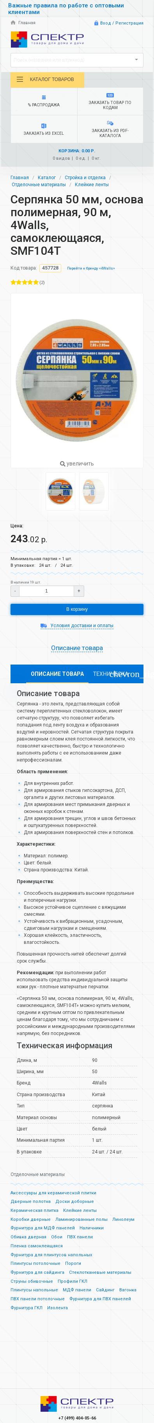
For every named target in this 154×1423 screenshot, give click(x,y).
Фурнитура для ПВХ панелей (100, 1298)
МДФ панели (77, 1290)
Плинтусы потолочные (35, 1263)
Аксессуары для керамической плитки (53, 1193)
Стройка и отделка (85, 177)
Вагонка (127, 1290)
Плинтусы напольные (34, 1290)
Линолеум (123, 1219)
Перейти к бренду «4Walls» (91, 268)
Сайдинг (105, 1290)
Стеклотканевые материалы (100, 1272)
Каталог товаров (45, 79)
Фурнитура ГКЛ (26, 1307)
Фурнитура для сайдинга (37, 1272)
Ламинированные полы (81, 1219)
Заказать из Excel (44, 129)
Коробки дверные (31, 1219)
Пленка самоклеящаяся (37, 1245)
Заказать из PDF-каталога (110, 129)
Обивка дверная (28, 1237)
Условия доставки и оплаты (77, 625)
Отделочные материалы (39, 184)
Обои (56, 1237)
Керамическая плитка (34, 1210)
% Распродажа (44, 101)
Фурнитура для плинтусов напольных (51, 1254)
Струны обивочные (32, 1281)
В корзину (77, 609)
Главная (23, 22)
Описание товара (77, 648)
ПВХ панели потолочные (38, 1298)
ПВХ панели (80, 1237)
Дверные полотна (31, 1201)
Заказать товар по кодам (110, 101)
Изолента (57, 1307)
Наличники (92, 1228)
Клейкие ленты (92, 184)
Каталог (47, 177)
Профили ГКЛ (72, 1281)
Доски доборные (74, 1201)
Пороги (73, 1263)
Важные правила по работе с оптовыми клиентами (66, 9)
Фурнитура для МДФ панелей (43, 1228)
